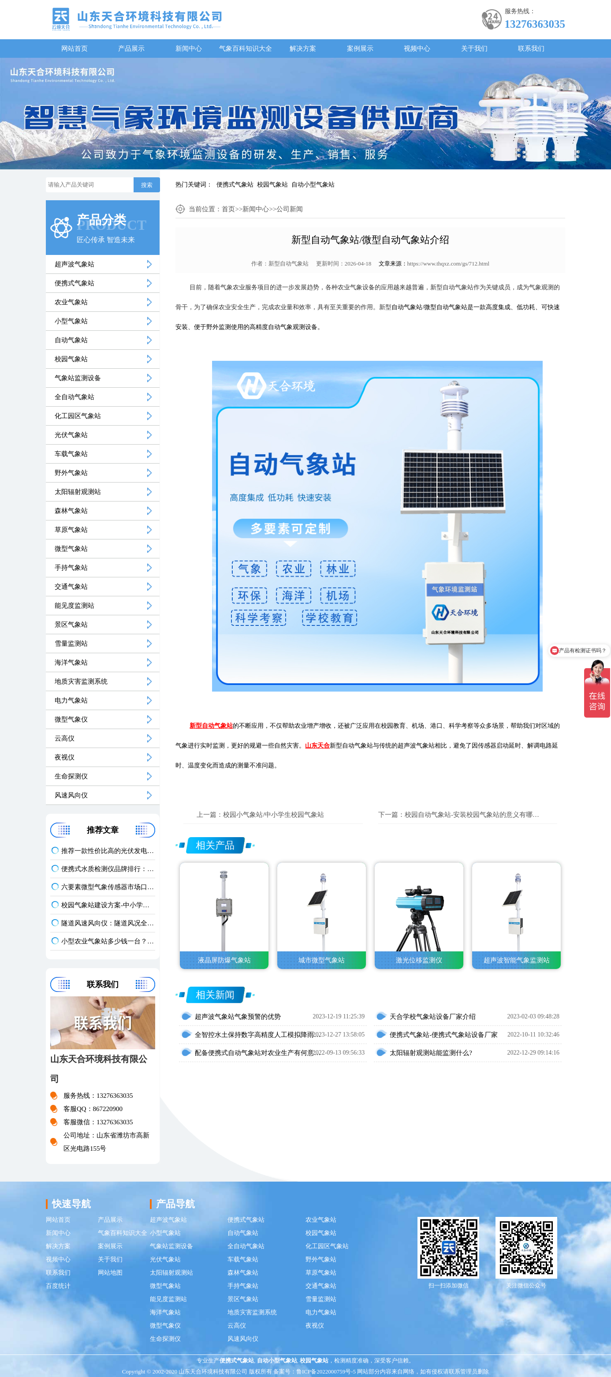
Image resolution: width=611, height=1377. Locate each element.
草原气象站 (71, 529)
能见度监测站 (74, 605)
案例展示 (360, 48)
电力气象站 (71, 700)
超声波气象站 (74, 264)
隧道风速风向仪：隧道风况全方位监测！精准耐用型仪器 (108, 923)
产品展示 (131, 48)
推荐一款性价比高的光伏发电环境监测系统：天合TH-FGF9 (108, 850)
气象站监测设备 (78, 378)
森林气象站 (71, 510)
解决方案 (303, 48)
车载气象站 (71, 453)
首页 (228, 209)
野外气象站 (71, 472)
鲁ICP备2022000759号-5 (326, 1371)
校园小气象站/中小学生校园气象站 (273, 814)
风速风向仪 (71, 795)
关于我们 (474, 48)
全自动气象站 (74, 396)
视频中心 (417, 48)
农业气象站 (71, 302)
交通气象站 (71, 586)
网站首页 (74, 48)
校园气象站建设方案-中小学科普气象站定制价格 (108, 905)
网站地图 (110, 1272)
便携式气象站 (234, 184)
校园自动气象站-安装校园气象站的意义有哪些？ (475, 814)
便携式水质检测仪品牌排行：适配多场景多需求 (108, 868)
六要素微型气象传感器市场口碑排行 (108, 887)
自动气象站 (71, 340)
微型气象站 (71, 548)
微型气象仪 (71, 719)
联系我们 (531, 48)
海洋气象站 (71, 662)
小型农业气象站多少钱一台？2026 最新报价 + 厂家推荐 (108, 941)
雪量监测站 (71, 643)
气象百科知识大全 (245, 48)
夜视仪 (65, 757)
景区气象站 (71, 624)
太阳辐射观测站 (78, 491)
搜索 (147, 185)
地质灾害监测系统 (81, 681)
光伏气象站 (71, 434)
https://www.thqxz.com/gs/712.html (448, 263)
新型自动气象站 (288, 263)
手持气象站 (71, 567)
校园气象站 (272, 184)
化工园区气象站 (78, 415)
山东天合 (317, 745)
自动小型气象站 (313, 184)
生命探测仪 (71, 776)
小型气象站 (71, 321)
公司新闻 (289, 209)
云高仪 (65, 738)
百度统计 (58, 1286)
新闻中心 (188, 48)
